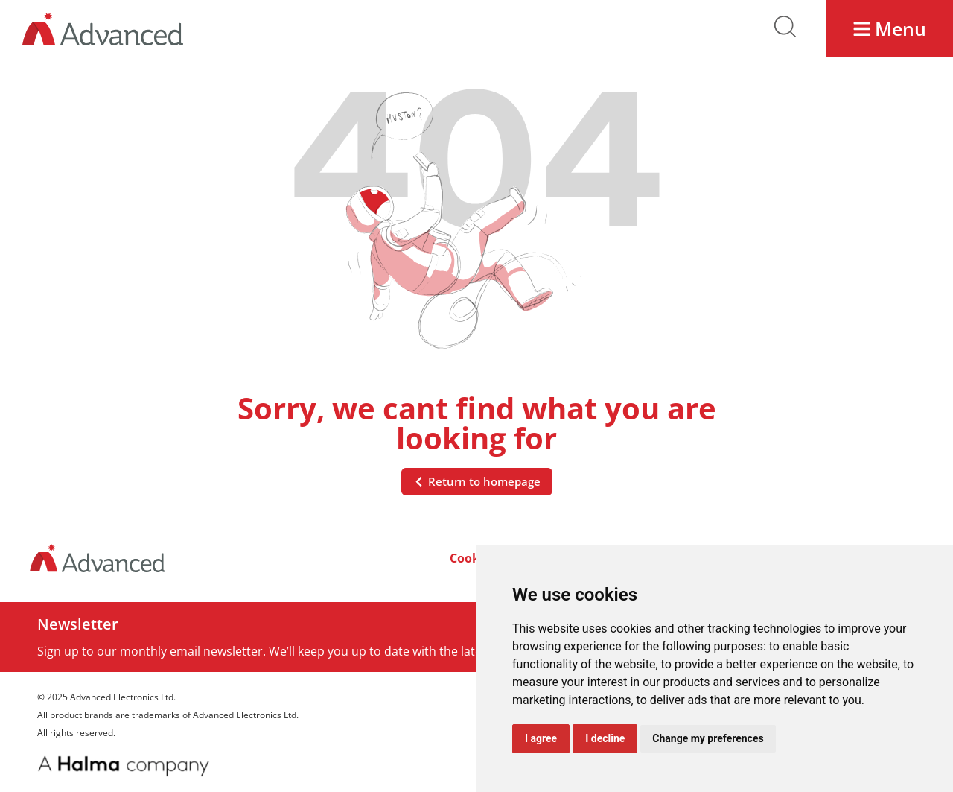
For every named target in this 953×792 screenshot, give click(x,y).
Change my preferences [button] (707, 738)
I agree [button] (541, 738)
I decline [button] (605, 738)
